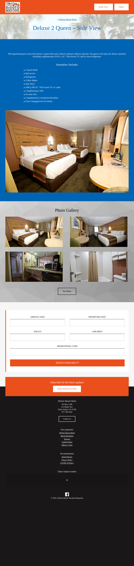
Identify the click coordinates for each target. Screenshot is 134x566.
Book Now (103, 7)
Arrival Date (37, 317)
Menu (121, 7)
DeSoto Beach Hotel (68, 19)
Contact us (67, 419)
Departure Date (97, 317)
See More (67, 291)
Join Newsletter (67, 389)
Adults (37, 331)
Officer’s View (67, 445)
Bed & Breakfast (67, 436)
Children (97, 331)
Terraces (67, 439)
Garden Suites (67, 442)
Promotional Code (67, 346)
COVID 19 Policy (67, 463)
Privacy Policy (67, 460)
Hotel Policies (67, 457)
